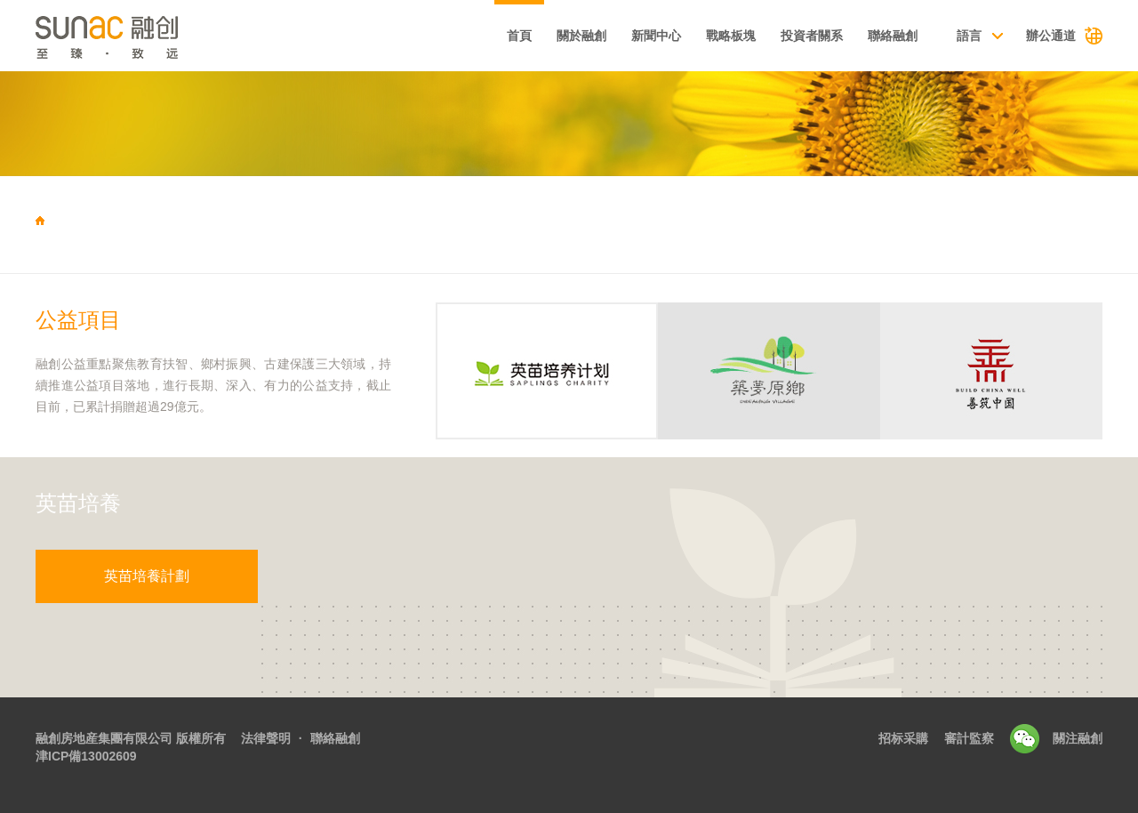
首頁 (519, 35)
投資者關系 (812, 35)
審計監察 (969, 738)
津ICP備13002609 (86, 756)
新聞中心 (656, 35)
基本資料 (442, 37)
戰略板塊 (731, 35)
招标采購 (903, 738)
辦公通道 (1051, 35)
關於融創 (581, 35)
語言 (969, 35)
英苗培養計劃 (146, 576)
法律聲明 (266, 738)
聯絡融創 (893, 35)
